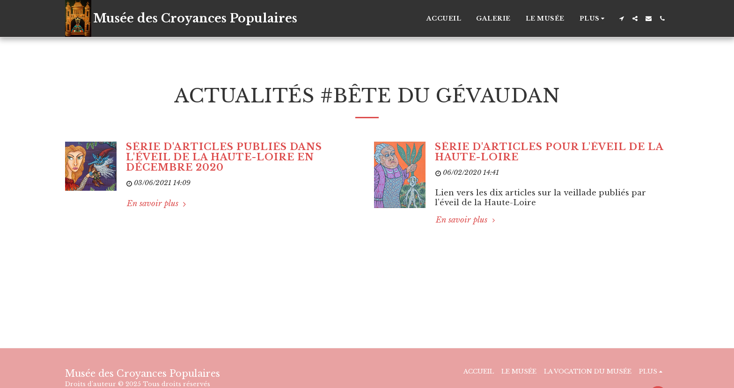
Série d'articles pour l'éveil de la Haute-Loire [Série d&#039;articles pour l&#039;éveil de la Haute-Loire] (549, 152)
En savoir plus (158, 203)
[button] (621, 18)
